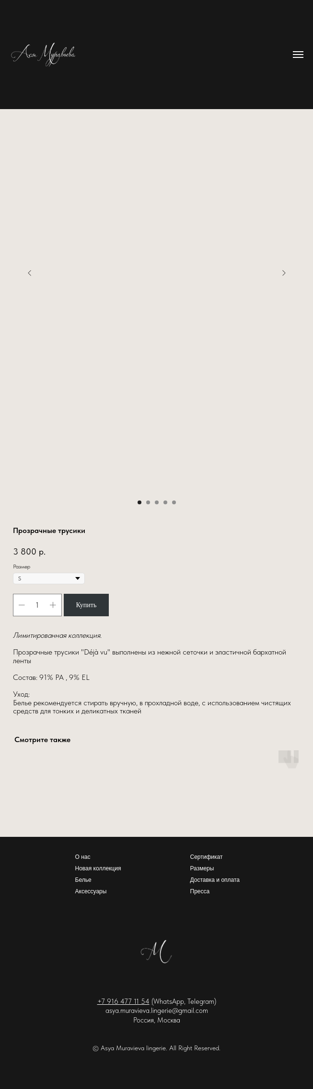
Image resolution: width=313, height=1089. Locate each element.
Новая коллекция (98, 868)
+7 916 (108, 1001)
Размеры (202, 868)
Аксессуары (91, 891)
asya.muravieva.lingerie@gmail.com (156, 1010)
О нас (83, 857)
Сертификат (206, 857)
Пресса (200, 891)
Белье (83, 880)
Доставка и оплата (215, 880)
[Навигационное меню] (298, 54)
